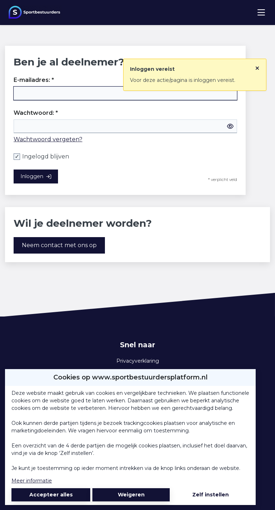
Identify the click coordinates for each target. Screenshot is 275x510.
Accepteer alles (51, 494)
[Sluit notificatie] (257, 66)
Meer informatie (31, 480)
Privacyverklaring (137, 361)
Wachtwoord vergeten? (48, 139)
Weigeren (131, 494)
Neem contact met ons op (59, 245)
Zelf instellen (210, 494)
